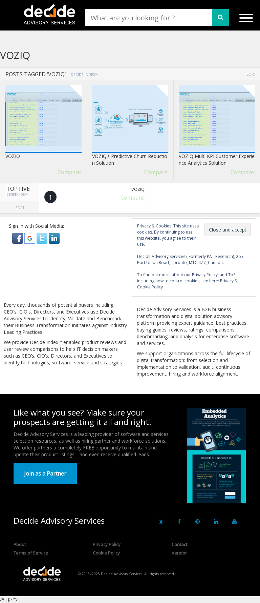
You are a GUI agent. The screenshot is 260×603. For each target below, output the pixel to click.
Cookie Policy (106, 553)
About (20, 544)
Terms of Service (31, 553)
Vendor (179, 553)
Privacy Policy (107, 544)
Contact (179, 544)
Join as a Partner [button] (45, 473)
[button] (18, 238)
